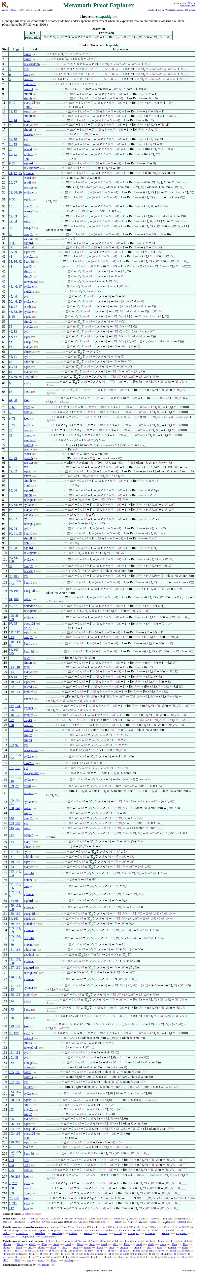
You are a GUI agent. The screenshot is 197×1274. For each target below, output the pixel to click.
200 (17, 1142)
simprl (28, 129)
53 (13, 316)
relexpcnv (30, 499)
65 (20, 376)
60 (10, 366)
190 (11, 1095)
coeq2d (28, 228)
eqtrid (27, 199)
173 (17, 994)
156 (11, 888)
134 (11, 758)
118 (17, 667)
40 (15, 251)
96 (10, 590)
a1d (26, 69)
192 (11, 1151)
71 (13, 418)
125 (11, 709)
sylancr (28, 708)
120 (11, 681)
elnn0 (27, 54)
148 (17, 871)
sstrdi (27, 182)
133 (17, 754)
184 (11, 1062)
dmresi (28, 1067)
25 (20, 173)
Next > (191, 3)
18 (15, 139)
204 (11, 1165)
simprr (28, 115)
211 (14, 1203)
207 (14, 1183)
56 (10, 336)
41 (10, 256)
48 (10, 311)
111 (11, 632)
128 (11, 725)
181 (11, 1052)
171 (11, 981)
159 (11, 905)
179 (11, 1176)
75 (10, 1198)
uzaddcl (29, 954)
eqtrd (27, 144)
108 (11, 615)
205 (11, 1170)
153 (11, 867)
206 (17, 1176)
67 (10, 391)
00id (27, 1138)
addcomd (30, 949)
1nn (26, 159)
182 (17, 1052)
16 (10, 144)
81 (15, 467)
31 (10, 261)
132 (11, 745)
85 (10, 490)
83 (10, 649)
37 (10, 251)
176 (11, 1017)
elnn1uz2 (30, 84)
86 (15, 490)
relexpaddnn (32, 64)
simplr (28, 98)
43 (10, 266)
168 (11, 963)
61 (15, 356)
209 (11, 1193)
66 (10, 383)
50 (10, 301)
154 (11, 875)
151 (11, 856)
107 (16, 649)
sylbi (27, 407)
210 (16, 1198)
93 (10, 528)
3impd (28, 435)
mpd (27, 120)
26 (10, 182)
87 (10, 504)
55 (10, 326)
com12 (28, 79)
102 (17, 580)
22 (10, 192)
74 (10, 435)
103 (16, 576)
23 (13, 163)
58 (10, 341)
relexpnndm (31, 168)
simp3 (28, 276)
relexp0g (29, 211)
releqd (28, 149)
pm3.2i (28, 458)
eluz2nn (29, 291)
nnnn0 (28, 879)
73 (10, 430)
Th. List (36, 10)
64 (10, 371)
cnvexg (28, 514)
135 (11, 800)
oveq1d (28, 841)
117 (11, 706)
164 (11, 940)
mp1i (27, 467)
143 (11, 871)
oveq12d (29, 102)
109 (11, 619)
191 (17, 1100)
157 (11, 892)
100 (11, 561)
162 (17, 936)
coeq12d (29, 590)
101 (11, 580)
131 (11, 754)
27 (15, 182)
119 (11, 692)
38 (13, 243)
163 (11, 928)
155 (11, 936)
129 (11, 1026)
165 (11, 994)
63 (15, 366)
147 (11, 835)
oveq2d (28, 124)
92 (15, 519)
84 (10, 599)
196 (11, 1123)
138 (11, 781)
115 (11, 653)
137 (11, 778)
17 (10, 139)
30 (13, 199)
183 (11, 1091)
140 (17, 800)
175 (11, 1009)
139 (11, 786)
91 (15, 533)
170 (11, 977)
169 (17, 967)
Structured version (156, 10)
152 (17, 862)
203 (11, 1160)
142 (17, 808)
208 (11, 1188)
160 (17, 913)
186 (17, 1072)
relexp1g (29, 134)
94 (15, 528)
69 (13, 407)
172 (17, 986)
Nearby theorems (187, 6)
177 (17, 1026)
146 (17, 828)
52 (15, 311)
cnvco (28, 476)
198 (17, 1151)
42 (20, 261)
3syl (26, 886)
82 (15, 471)
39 (10, 247)
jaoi (26, 400)
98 (15, 548)
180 (11, 1100)
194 (11, 1128)
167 (11, 967)
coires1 (28, 89)
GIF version (190, 10)
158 (11, 913)
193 (11, 1109)
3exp (27, 74)
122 (11, 687)
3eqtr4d (29, 261)
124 (17, 706)
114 (17, 641)
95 (20, 533)
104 (11, 584)
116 (11, 715)
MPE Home (25, 10)
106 (16, 599)
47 (20, 286)
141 (11, 803)
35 (10, 228)
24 (10, 173)
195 (11, 1119)
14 (15, 120)
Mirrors (5, 10)
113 (11, 637)
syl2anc (29, 173)
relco (27, 658)
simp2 (28, 321)
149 (11, 862)
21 (15, 154)
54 (10, 376)
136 (17, 768)
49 (15, 296)
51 (10, 306)
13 (10, 120)
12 (15, 111)
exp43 (28, 266)
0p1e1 (28, 628)
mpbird (28, 154)
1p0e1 (28, 107)
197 (17, 1128)
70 (10, 412)
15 (10, 154)
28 (15, 192)
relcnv (28, 449)
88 (15, 504)
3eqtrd (28, 533)
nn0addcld (30, 606)
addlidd (29, 856)
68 (15, 400)
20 (10, 149)
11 (10, 111)
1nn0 (27, 485)
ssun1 (27, 177)
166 (17, 949)
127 (11, 720)
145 (11, 828)
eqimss (28, 1077)
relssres (29, 187)
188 (17, 1082)
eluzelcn (29, 351)
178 (16, 1033)
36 (15, 261)
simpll (28, 94)
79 (15, 458)
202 (11, 1155)
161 (16, 918)
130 (11, 808)
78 (10, 458)
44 (10, 400)
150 (17, 851)
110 (11, 641)
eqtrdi (27, 111)
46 (15, 286)
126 (17, 715)
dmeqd (28, 1062)
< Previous (179, 3)
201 (11, 1147)
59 (15, 376)
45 (10, 286)
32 (10, 221)
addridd (29, 247)
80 (10, 467)
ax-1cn (28, 238)
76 (10, 1033)
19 (15, 144)
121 (17, 681)
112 (17, 632)
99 (10, 557)
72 (13, 425)
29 (20, 192)
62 (10, 361)
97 (10, 548)
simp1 (28, 271)
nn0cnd (28, 944)
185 (11, 1072)
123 (17, 692)
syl (26, 139)
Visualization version (174, 10)
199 (11, 1142)
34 (15, 221)
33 (15, 216)
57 (15, 336)
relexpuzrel (31, 281)
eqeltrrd (29, 967)
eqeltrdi (29, 163)
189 (17, 1091)
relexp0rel (30, 1047)
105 (16, 590)
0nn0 (27, 543)
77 (10, 471)
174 (11, 1001)
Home (13, 10)
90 (10, 533)
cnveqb (28, 699)
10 (13, 102)
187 (11, 1082)
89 (20, 504)
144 (11, 818)
